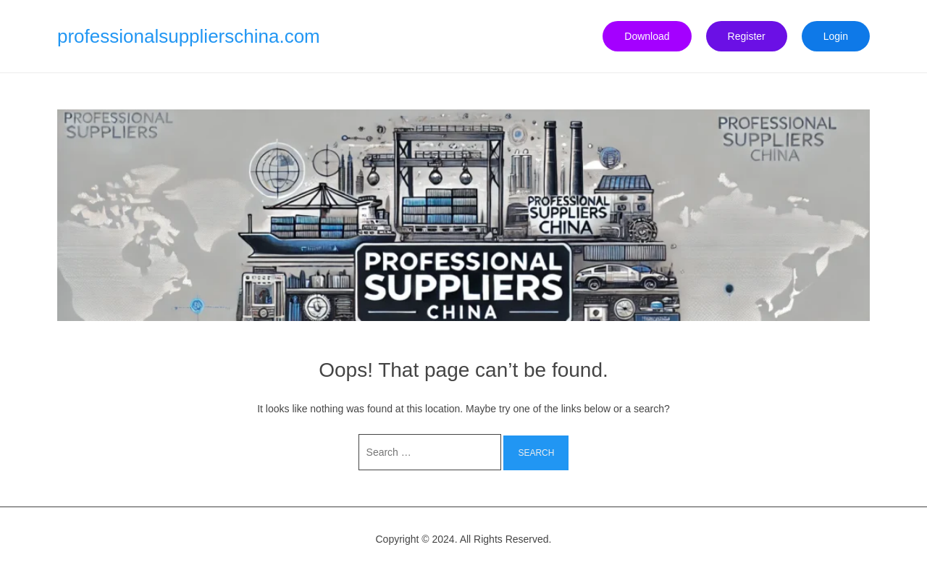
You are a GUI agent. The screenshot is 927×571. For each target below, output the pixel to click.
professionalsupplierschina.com (188, 36)
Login (835, 36)
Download (646, 36)
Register (746, 36)
